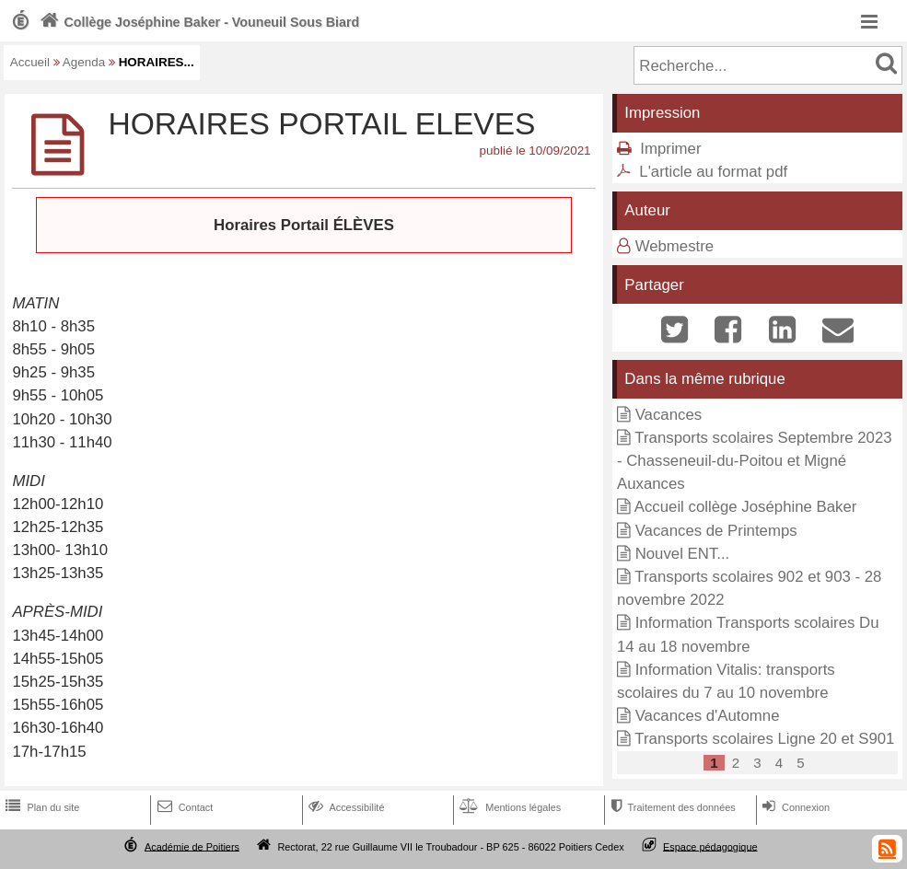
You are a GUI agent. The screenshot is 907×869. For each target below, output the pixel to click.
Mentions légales (508, 807)
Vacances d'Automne (707, 715)
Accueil (30, 62)
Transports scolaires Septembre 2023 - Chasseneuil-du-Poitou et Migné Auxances (754, 460)
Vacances (668, 414)
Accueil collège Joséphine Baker (745, 507)
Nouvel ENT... (682, 553)
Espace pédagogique (710, 846)
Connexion (794, 807)
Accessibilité (345, 807)
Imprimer (670, 148)
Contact (184, 807)
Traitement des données (671, 807)
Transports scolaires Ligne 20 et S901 (764, 738)
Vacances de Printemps (716, 530)
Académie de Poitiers (192, 846)
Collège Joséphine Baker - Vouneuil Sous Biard (197, 22)
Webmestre (675, 246)
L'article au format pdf (713, 171)
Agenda (84, 62)
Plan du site (40, 807)
